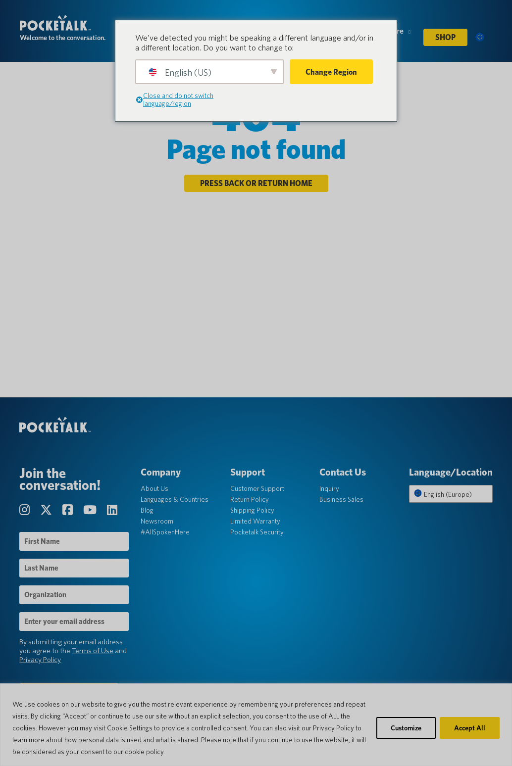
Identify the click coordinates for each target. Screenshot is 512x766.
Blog (147, 511)
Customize (406, 728)
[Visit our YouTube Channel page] (92, 511)
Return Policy (249, 500)
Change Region (331, 72)
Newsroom (157, 522)
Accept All (469, 728)
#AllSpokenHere (165, 533)
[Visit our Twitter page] (48, 511)
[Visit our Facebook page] (69, 511)
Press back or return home (256, 184)
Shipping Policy (252, 511)
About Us (155, 489)
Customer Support (257, 489)
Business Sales (341, 500)
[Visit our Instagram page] (26, 511)
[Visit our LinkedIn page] (112, 511)
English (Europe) (442, 494)
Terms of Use (93, 651)
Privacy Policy (40, 660)
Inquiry (329, 489)
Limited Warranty (255, 522)
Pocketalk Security (257, 533)
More (398, 34)
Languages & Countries (175, 500)
